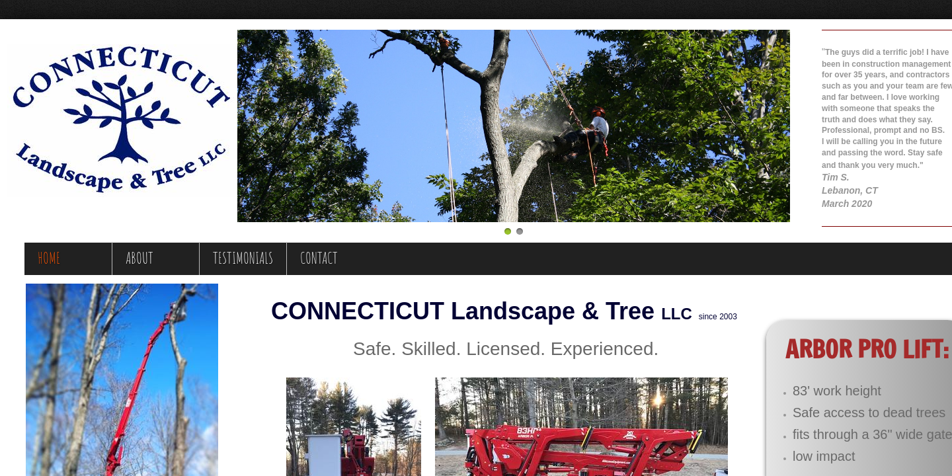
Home (49, 258)
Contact (319, 258)
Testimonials (243, 258)
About (139, 258)
